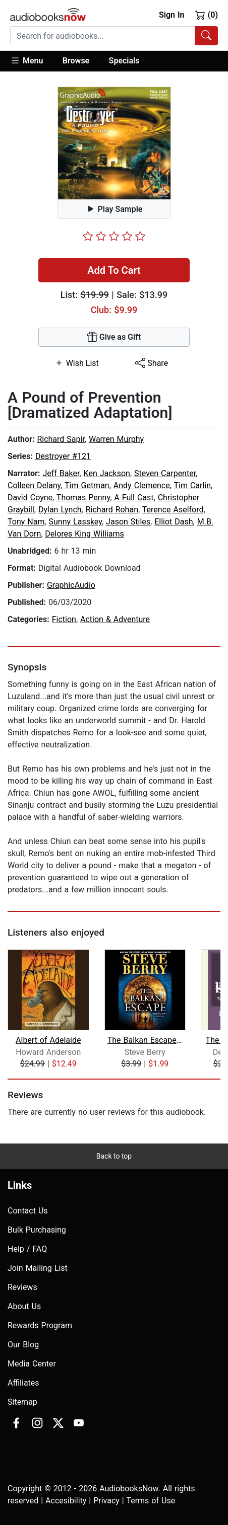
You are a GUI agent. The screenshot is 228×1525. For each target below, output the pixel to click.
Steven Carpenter (165, 473)
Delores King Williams (84, 534)
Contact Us (28, 1210)
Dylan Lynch (60, 509)
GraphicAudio (71, 585)
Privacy (106, 1500)
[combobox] (114, 35)
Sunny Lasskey (75, 521)
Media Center (32, 1363)
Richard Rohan (112, 509)
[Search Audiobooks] (206, 35)
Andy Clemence (141, 485)
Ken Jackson (107, 473)
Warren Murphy (116, 439)
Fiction (64, 619)
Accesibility (65, 1500)
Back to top (114, 1156)
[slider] (114, 236)
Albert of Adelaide (48, 1040)
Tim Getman (87, 485)
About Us (24, 1306)
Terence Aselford (173, 509)
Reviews (22, 1287)
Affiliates (23, 1383)
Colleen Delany (34, 485)
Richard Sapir (60, 439)
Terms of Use (150, 1500)
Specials (124, 60)
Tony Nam (26, 521)
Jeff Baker (60, 473)
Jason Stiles (128, 521)
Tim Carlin (192, 485)
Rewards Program (40, 1325)
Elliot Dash (173, 521)
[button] (31, 61)
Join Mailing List (38, 1268)
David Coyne (30, 497)
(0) (206, 15)
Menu (26, 60)
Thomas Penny (83, 497)
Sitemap (22, 1402)
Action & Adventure (115, 619)
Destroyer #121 (63, 456)
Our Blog (23, 1344)
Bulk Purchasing (37, 1230)
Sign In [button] (171, 15)
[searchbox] (102, 35)
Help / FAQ (27, 1249)
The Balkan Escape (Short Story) (145, 1040)
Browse (76, 60)
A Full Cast (133, 497)
